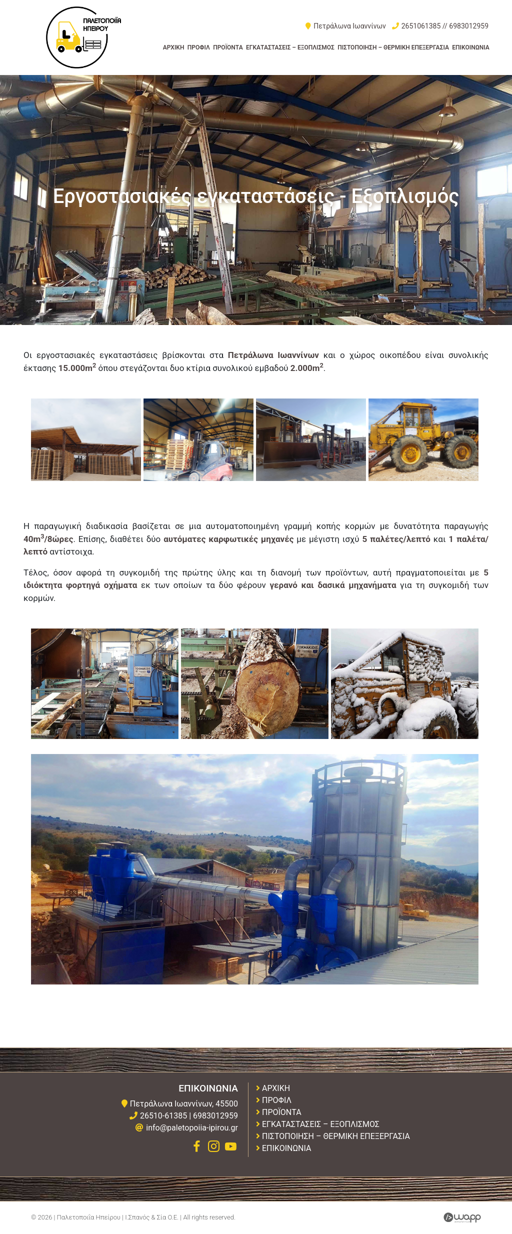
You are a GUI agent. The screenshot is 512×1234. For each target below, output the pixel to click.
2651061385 (421, 26)
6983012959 (468, 26)
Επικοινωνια (470, 47)
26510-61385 (163, 1115)
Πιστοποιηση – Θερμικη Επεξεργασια (393, 47)
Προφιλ (199, 47)
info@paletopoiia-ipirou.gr (192, 1127)
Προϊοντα (228, 47)
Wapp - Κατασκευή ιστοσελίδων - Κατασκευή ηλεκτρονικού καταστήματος (462, 1218)
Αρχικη (173, 47)
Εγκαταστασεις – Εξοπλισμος (290, 47)
